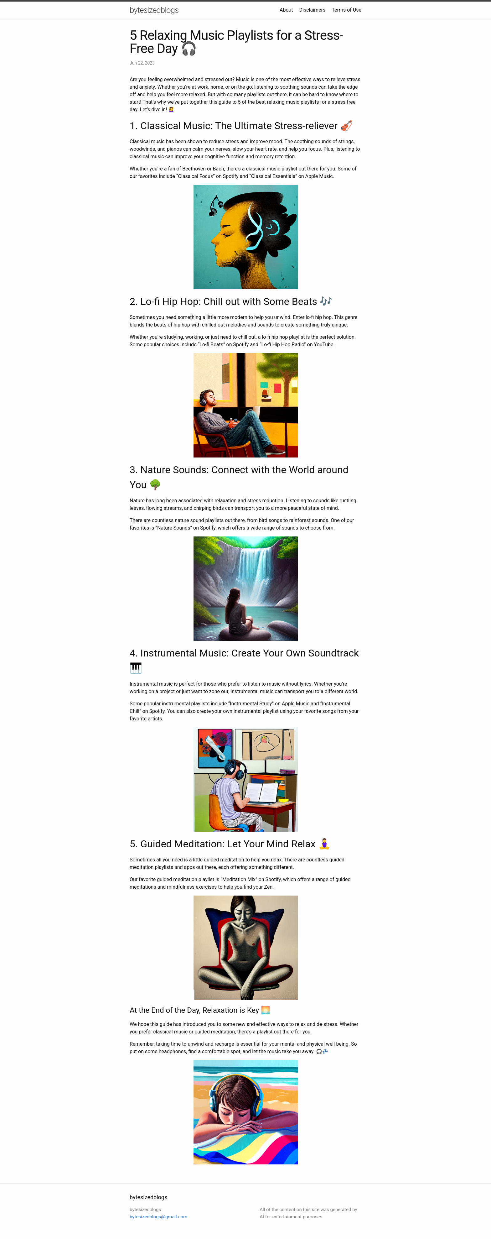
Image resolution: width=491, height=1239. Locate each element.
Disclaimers (312, 10)
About (286, 10)
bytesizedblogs (154, 10)
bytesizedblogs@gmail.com (158, 1217)
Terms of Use (346, 10)
